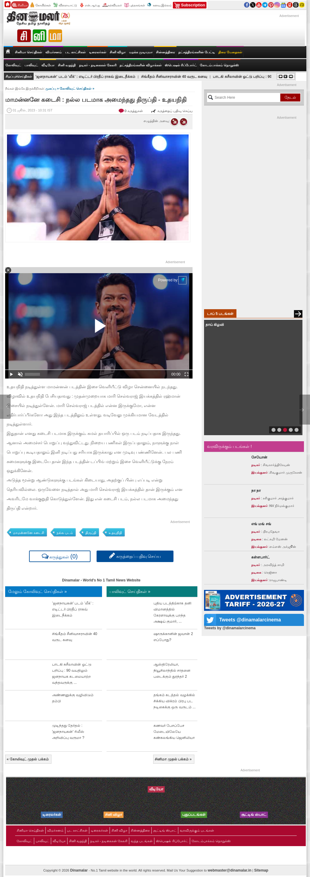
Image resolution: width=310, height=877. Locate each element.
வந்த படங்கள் (142, 841)
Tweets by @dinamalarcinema (230, 628)
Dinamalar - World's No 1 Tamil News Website (101, 580)
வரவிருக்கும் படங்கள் (197, 830)
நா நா (256, 490)
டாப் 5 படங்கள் (220, 314)
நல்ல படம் (65, 532)
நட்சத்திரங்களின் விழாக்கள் (141, 65)
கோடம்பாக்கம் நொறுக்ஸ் (219, 65)
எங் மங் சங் (261, 524)
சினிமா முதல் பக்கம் (173, 759)
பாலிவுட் (42, 841)
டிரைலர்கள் (97, 52)
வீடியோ (47, 65)
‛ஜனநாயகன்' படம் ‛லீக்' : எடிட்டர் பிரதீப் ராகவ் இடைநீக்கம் (85, 76)
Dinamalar (79, 870)
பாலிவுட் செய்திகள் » (130, 591)
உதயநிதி (115, 532)
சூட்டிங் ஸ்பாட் (164, 830)
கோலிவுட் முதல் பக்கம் (28, 759)
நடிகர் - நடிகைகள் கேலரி (98, 65)
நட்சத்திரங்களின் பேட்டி (196, 52)
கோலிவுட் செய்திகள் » (77, 88)
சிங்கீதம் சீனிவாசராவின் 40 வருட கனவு (174, 76)
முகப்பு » (52, 88)
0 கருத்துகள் (134, 111)
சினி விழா (118, 52)
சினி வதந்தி (67, 65)
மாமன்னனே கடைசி (28, 532)
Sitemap (261, 870)
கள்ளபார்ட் (260, 557)
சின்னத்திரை (165, 52)
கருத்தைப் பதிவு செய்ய (172, 111)
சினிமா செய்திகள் (30, 830)
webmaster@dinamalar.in (229, 870)
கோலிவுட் (24, 841)
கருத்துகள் (60, 556)
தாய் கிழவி (215, 325)
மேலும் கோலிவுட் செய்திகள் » (37, 591)
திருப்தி (90, 532)
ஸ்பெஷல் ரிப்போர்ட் (181, 65)
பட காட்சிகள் (75, 52)
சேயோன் (259, 457)
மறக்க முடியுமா (141, 52)
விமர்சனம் (53, 52)
